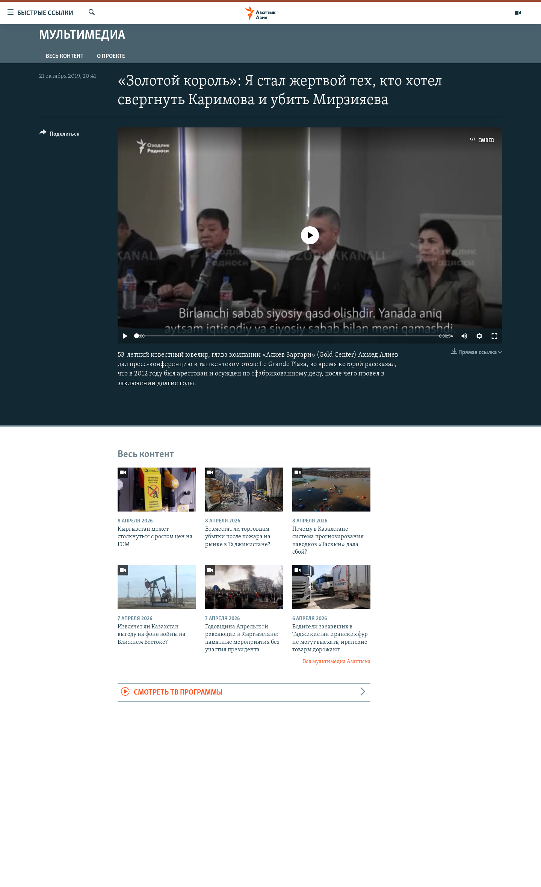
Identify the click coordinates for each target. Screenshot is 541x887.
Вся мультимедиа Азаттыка (336, 661)
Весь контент (64, 56)
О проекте (111, 56)
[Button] (59, 135)
